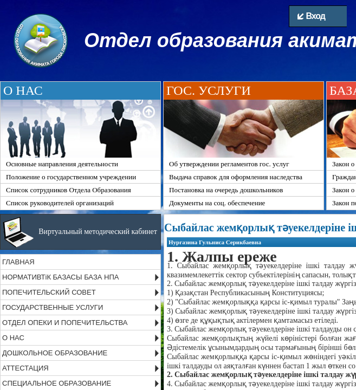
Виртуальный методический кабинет (97, 231)
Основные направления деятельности (62, 164)
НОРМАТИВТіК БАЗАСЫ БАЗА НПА (60, 277)
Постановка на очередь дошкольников (226, 190)
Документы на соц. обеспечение (217, 203)
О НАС (13, 338)
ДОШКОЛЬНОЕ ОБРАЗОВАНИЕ (54, 353)
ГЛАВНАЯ (18, 262)
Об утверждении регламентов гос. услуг (229, 164)
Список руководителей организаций (60, 203)
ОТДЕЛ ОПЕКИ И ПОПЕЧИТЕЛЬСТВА (65, 322)
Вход (311, 16)
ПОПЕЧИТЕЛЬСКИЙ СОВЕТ (49, 292)
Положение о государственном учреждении (71, 177)
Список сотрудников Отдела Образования (68, 190)
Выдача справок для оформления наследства (235, 177)
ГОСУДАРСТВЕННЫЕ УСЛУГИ (52, 307)
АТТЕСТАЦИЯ (25, 368)
